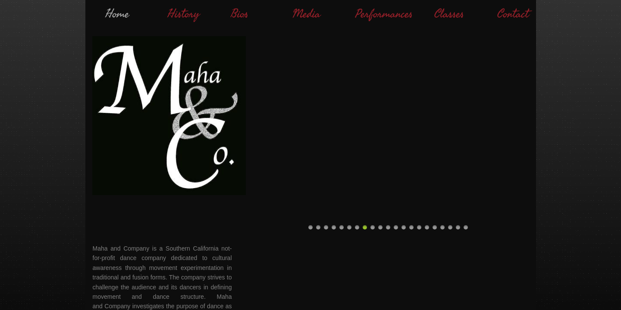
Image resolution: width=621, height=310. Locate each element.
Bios (239, 14)
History (183, 14)
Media (306, 14)
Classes (449, 14)
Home (117, 14)
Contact (513, 14)
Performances (384, 14)
